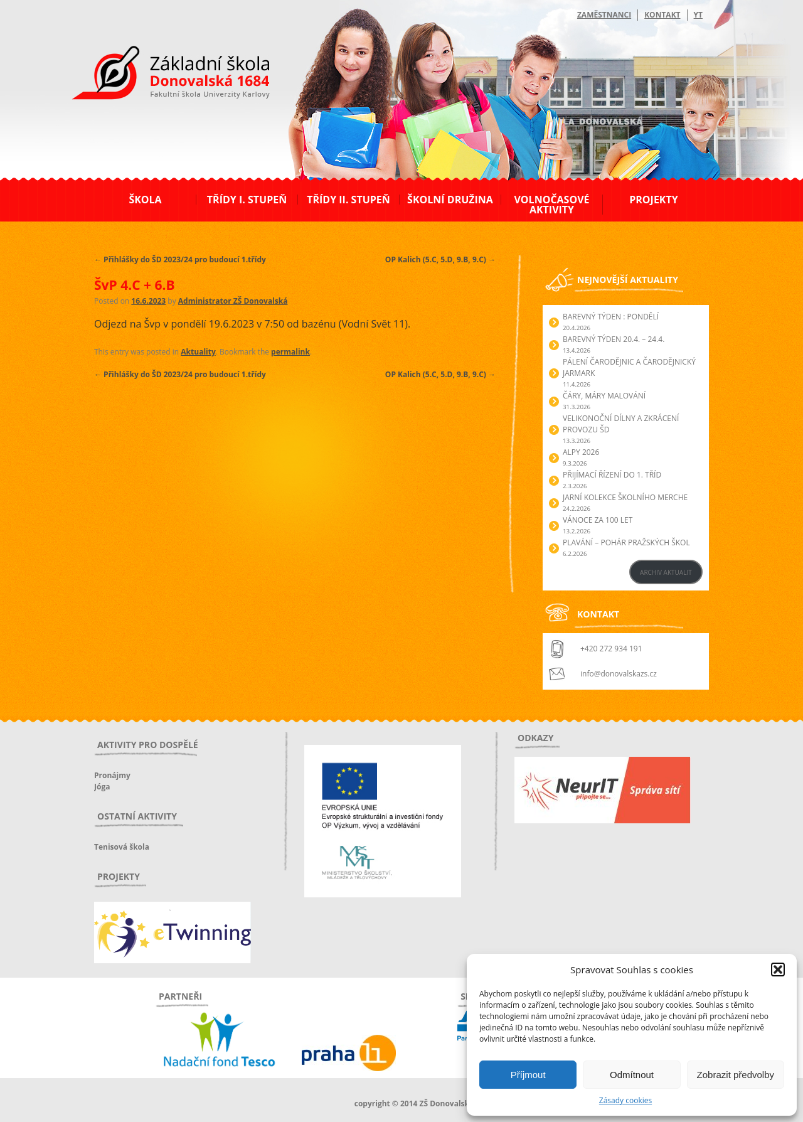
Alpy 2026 (581, 452)
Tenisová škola (121, 847)
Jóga (102, 786)
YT (698, 14)
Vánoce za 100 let (597, 520)
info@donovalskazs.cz (618, 673)
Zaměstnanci (604, 14)
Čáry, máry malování (604, 395)
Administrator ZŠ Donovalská (233, 301)
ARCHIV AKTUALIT (666, 572)
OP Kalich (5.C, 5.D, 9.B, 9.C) (440, 259)
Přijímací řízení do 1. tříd (612, 474)
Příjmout (528, 1074)
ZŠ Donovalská (162, 75)
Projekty (653, 200)
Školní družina (450, 200)
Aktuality (198, 351)
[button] (778, 969)
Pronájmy (112, 775)
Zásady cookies (625, 1100)
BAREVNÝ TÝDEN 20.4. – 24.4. (613, 339)
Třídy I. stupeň (247, 200)
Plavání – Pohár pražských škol (626, 542)
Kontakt (662, 14)
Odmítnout (632, 1074)
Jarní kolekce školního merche (625, 497)
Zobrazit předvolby (735, 1074)
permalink (290, 351)
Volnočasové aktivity (551, 205)
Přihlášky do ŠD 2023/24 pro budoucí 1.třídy (180, 259)
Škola (145, 200)
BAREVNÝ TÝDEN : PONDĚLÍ (611, 316)
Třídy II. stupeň (348, 200)
